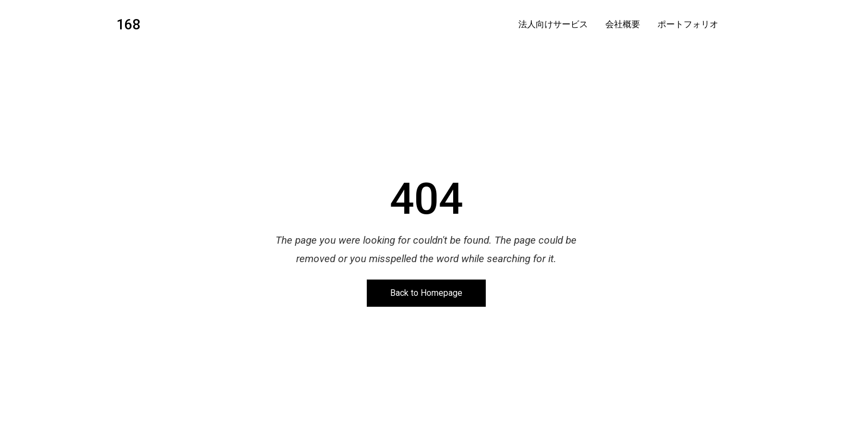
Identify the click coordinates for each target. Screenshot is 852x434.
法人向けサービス (553, 24)
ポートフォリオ (687, 24)
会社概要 (622, 24)
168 (128, 24)
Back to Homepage (426, 293)
